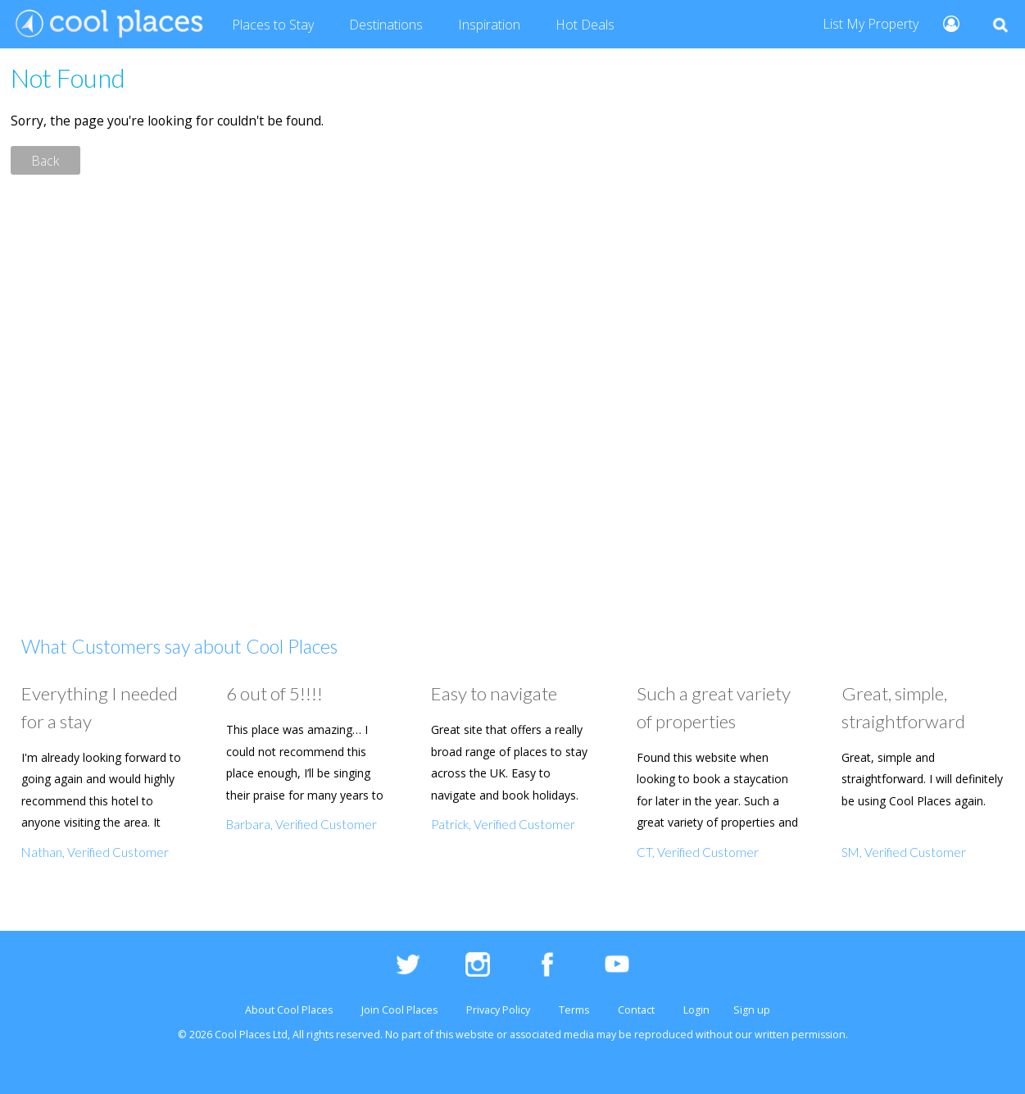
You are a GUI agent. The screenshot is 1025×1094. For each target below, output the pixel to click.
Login (696, 1010)
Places (273, 25)
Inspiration (489, 25)
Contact (636, 1010)
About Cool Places (289, 1010)
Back (45, 160)
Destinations (386, 25)
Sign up (751, 1010)
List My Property (870, 24)
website (475, 1035)
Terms (574, 1010)
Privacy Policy (498, 1010)
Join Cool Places (399, 1010)
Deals (585, 25)
